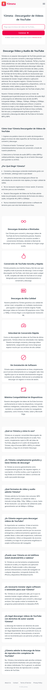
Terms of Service (25, 683)
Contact (15, 683)
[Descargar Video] (23, 33)
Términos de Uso (37, 37)
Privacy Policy (37, 683)
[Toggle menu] (43, 3)
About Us (8, 683)
